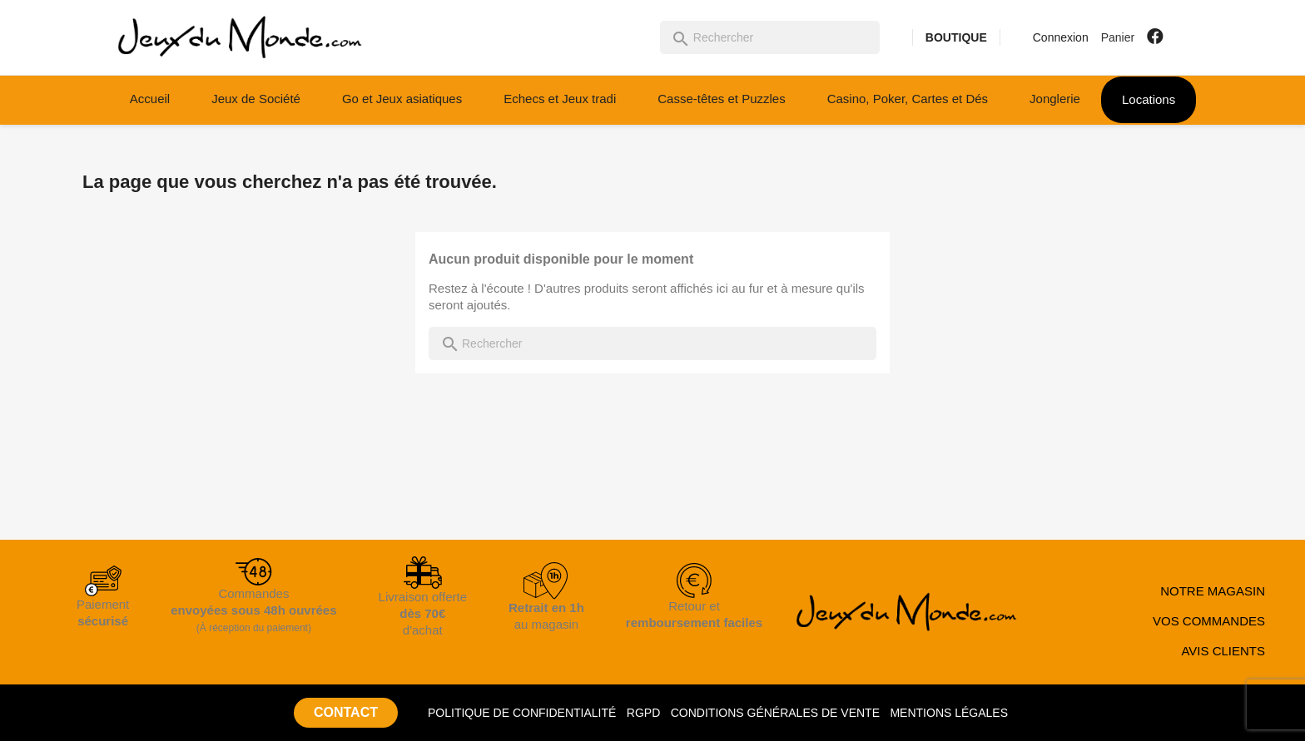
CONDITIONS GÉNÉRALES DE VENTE (775, 712)
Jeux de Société (255, 98)
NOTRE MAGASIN (1212, 591)
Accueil (150, 98)
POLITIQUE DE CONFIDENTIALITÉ (522, 712)
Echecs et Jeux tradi (560, 98)
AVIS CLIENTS (1223, 651)
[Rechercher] (770, 37)
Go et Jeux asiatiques (402, 98)
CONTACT (346, 712)
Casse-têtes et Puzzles (721, 98)
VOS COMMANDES (1209, 621)
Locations (1148, 99)
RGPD (643, 712)
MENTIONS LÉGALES (949, 712)
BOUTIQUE (956, 37)
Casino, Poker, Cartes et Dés (907, 98)
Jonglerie (1055, 98)
